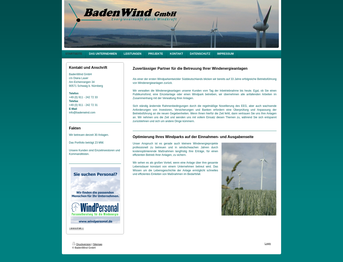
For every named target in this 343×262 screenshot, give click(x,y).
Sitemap (97, 244)
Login (268, 243)
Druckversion (81, 244)
